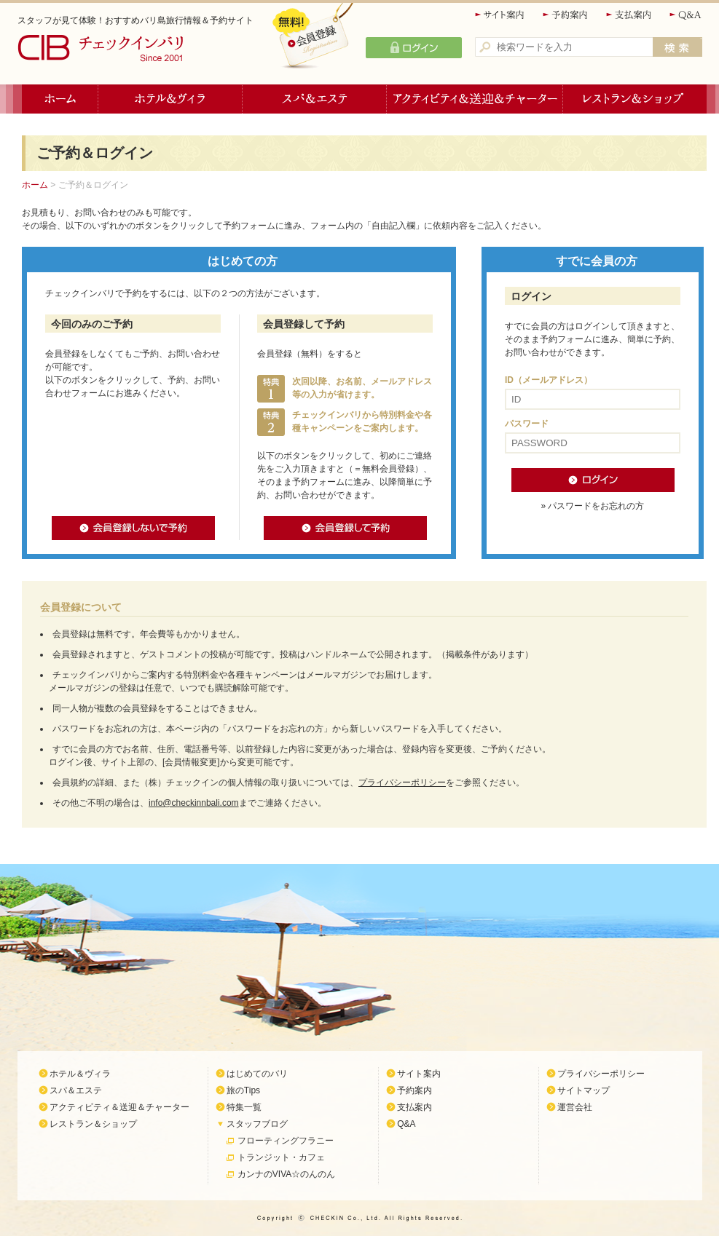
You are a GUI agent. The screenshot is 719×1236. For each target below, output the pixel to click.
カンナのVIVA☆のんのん (286, 1174)
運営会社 (574, 1107)
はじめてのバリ (257, 1074)
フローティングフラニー (285, 1141)
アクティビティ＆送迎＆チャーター (475, 99)
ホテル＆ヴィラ (170, 99)
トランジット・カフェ (281, 1157)
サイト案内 (500, 15)
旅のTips (243, 1090)
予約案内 (566, 15)
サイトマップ (583, 1090)
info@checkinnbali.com (194, 803)
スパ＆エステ (315, 99)
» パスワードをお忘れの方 (592, 506)
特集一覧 (244, 1107)
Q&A (685, 15)
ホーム (60, 99)
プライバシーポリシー (402, 782)
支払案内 (629, 15)
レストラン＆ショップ (635, 99)
